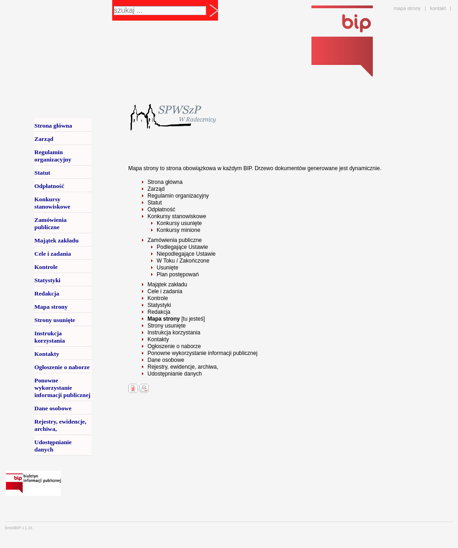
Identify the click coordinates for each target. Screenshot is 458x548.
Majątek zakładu (167, 284)
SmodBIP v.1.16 (19, 528)
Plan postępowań (178, 274)
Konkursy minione (178, 230)
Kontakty (158, 339)
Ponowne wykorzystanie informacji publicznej (202, 353)
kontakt (438, 8)
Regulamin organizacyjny (178, 196)
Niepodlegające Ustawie (186, 254)
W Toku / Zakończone (183, 261)
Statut (154, 202)
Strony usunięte (166, 325)
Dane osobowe (165, 360)
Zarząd (155, 189)
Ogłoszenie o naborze (174, 346)
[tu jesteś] (176, 319)
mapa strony (407, 8)
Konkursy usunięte (179, 223)
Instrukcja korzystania (173, 332)
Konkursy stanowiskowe (176, 216)
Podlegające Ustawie (182, 247)
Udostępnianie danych (174, 374)
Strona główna (165, 182)
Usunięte (167, 267)
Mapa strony (51, 306)
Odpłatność (161, 209)
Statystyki (159, 305)
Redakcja (158, 312)
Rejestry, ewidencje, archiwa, (182, 367)
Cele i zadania (164, 291)
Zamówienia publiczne (174, 240)
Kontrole (157, 298)
